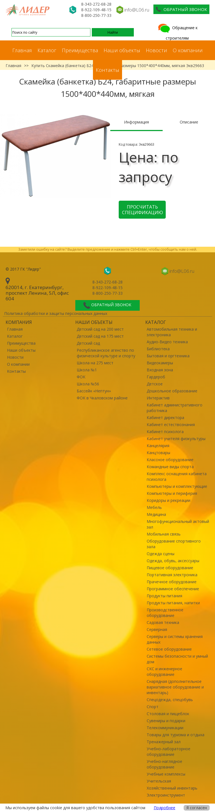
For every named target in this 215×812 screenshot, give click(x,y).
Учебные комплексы (166, 774)
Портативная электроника (172, 574)
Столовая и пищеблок (168, 713)
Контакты (107, 70)
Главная (22, 50)
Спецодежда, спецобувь (170, 699)
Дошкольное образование (172, 391)
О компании (188, 50)
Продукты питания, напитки (173, 602)
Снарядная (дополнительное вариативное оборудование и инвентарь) (175, 687)
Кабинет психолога (165, 431)
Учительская (159, 781)
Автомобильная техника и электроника (172, 331)
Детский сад (88, 343)
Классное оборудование (170, 459)
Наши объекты (122, 50)
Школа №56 (88, 383)
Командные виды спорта (170, 466)
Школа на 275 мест (95, 362)
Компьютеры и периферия (172, 493)
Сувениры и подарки (166, 720)
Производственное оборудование (165, 612)
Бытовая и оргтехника (168, 355)
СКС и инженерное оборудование (164, 671)
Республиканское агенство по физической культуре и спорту (106, 352)
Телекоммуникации (165, 727)
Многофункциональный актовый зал (178, 524)
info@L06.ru (136, 9)
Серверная (157, 629)
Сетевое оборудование (169, 649)
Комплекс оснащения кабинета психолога (177, 476)
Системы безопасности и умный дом (177, 658)
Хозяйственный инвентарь (172, 788)
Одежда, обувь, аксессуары (173, 560)
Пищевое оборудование (170, 567)
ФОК (81, 376)
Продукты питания (164, 595)
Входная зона (160, 369)
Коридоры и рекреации (168, 500)
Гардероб (156, 376)
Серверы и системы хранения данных (175, 639)
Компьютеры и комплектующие (177, 486)
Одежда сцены (160, 553)
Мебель (154, 507)
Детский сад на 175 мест (100, 336)
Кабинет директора (165, 417)
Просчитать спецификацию (142, 210)
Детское (155, 383)
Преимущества (80, 50)
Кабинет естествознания (171, 424)
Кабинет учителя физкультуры (176, 438)
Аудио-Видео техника (167, 341)
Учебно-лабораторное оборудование (168, 751)
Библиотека (158, 348)
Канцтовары (158, 452)
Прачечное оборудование (172, 581)
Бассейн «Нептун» (94, 391)
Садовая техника (163, 622)
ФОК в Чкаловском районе (102, 398)
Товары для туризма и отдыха (175, 734)
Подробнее (164, 807)
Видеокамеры (160, 362)
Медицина (156, 514)
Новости (156, 50)
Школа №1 (87, 369)
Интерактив (158, 398)
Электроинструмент (166, 795)
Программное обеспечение (173, 588)
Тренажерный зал (164, 741)
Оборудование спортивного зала (174, 543)
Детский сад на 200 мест (100, 329)
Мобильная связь (164, 534)
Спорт (152, 706)
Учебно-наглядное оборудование (164, 764)
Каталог (47, 50)
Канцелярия (158, 445)
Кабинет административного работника (174, 407)
